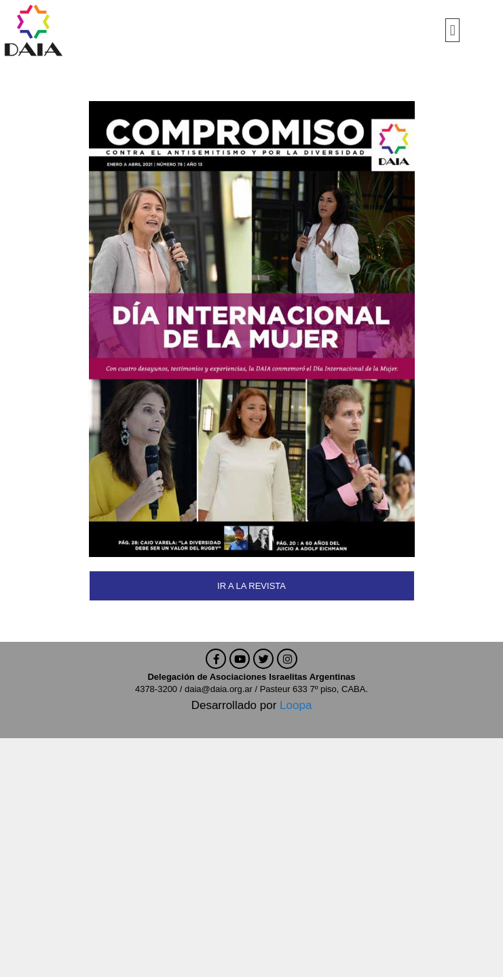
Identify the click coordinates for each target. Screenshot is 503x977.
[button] (452, 30)
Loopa (296, 705)
